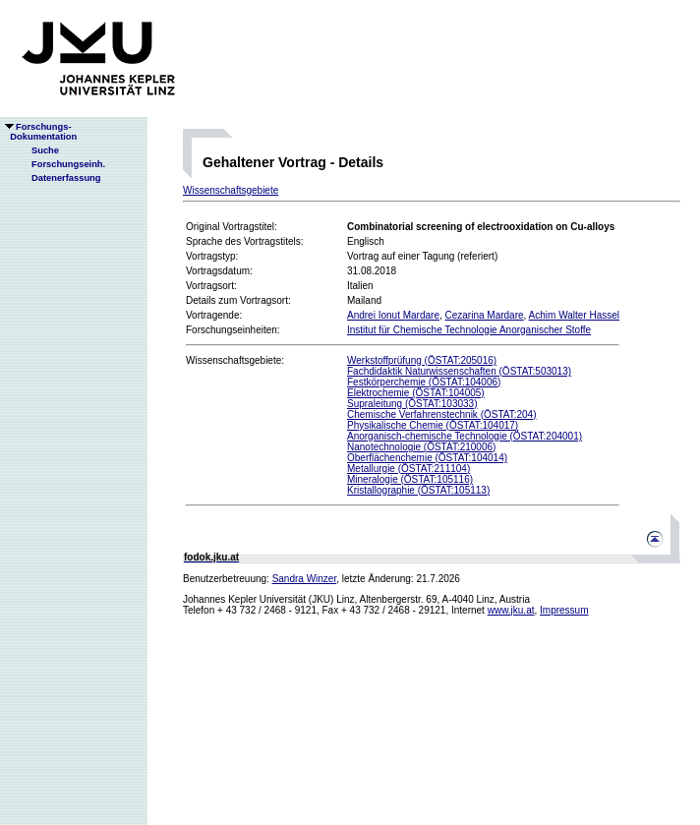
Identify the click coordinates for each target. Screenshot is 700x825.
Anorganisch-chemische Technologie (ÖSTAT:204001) (464, 436)
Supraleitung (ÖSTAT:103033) (412, 403)
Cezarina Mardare (484, 315)
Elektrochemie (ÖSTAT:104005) (416, 392)
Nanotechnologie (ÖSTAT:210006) (421, 447)
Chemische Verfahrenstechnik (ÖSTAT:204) (442, 414)
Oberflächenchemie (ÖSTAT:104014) (427, 457)
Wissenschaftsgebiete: (235, 360)
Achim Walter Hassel (574, 315)
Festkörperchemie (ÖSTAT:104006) (423, 382)
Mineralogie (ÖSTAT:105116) (410, 479)
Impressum (564, 610)
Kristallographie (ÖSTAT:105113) (418, 490)
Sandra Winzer (304, 578)
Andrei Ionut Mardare (393, 315)
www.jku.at (511, 610)
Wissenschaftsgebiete (230, 190)
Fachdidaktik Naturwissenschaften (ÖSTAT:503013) (459, 371)
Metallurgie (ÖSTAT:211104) (408, 468)
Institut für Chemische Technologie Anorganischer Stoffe (469, 329)
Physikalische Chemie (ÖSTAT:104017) (432, 425)
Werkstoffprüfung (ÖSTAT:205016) (421, 360)
